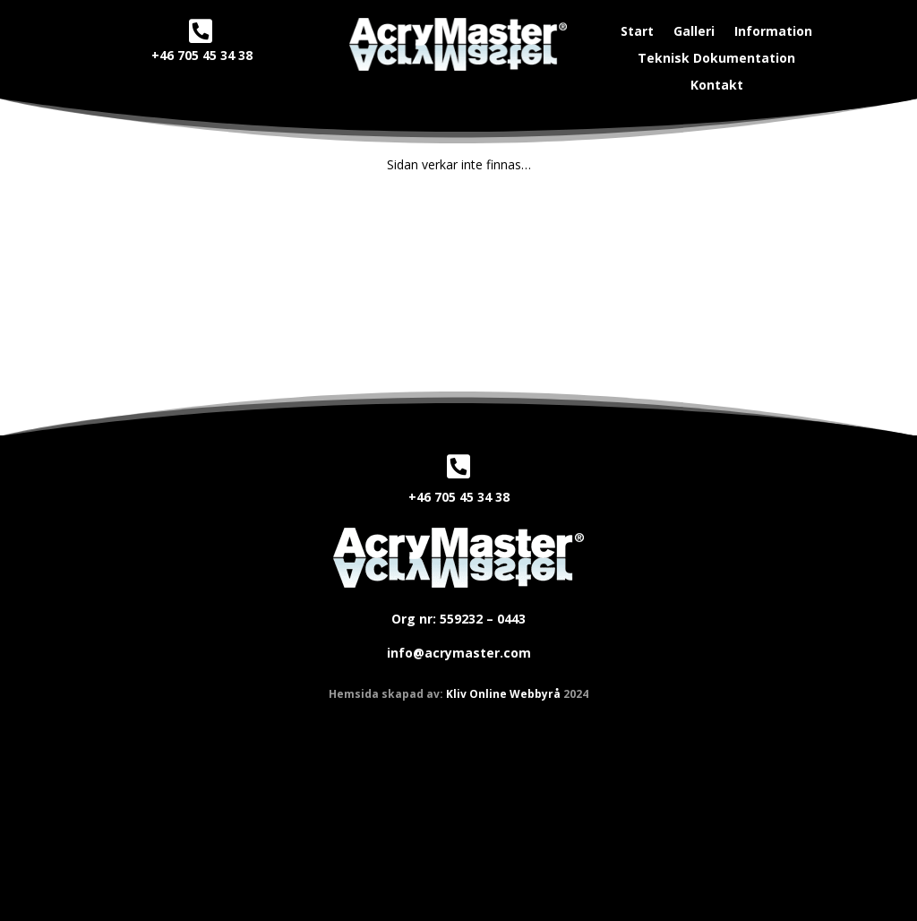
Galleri (694, 32)
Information (773, 32)
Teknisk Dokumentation (716, 59)
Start (637, 32)
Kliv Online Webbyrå (503, 694)
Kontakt (716, 86)
